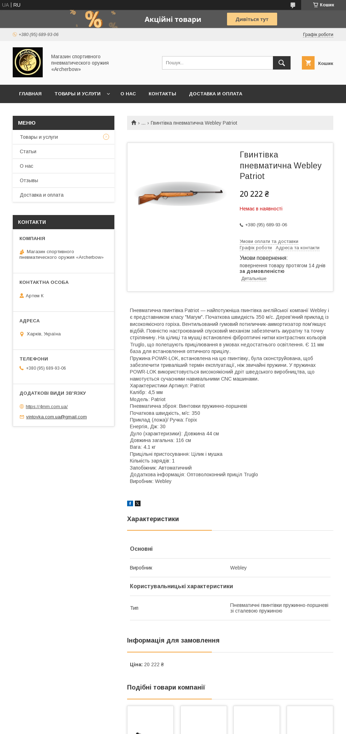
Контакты (162, 93)
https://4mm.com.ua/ (47, 406)
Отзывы (29, 180)
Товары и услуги (77, 93)
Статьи (28, 151)
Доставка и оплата (215, 93)
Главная (30, 93)
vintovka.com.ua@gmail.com (56, 416)
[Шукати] (282, 63)
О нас (128, 93)
